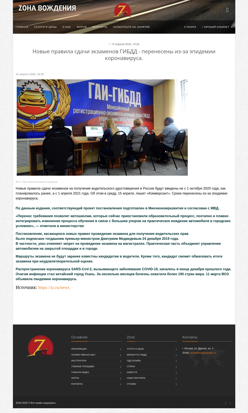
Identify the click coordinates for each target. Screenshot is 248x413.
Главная (22, 27)
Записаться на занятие (131, 27)
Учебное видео (80, 372)
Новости (132, 372)
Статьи (131, 366)
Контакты (100, 27)
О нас (66, 27)
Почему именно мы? (83, 355)
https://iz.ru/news (54, 287)
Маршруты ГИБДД (137, 355)
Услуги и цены (45, 27)
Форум (82, 27)
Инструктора (78, 361)
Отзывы (131, 384)
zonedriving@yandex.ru (203, 352)
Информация (78, 349)
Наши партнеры (136, 378)
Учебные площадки (82, 366)
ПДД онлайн (134, 361)
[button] (190, 27)
